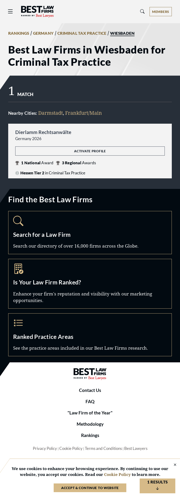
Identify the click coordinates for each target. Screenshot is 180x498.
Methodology (90, 424)
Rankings (90, 435)
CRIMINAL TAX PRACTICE (81, 33)
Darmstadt (50, 112)
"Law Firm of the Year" (90, 412)
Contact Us (90, 390)
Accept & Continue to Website (90, 488)
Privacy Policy (45, 448)
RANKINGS (18, 33)
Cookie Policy (70, 448)
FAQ (90, 401)
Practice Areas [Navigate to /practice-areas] (90, 335)
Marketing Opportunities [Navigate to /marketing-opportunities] (90, 283)
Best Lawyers (135, 448)
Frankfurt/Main (83, 112)
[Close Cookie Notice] (172, 465)
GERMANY (43, 33)
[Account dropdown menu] (161, 11)
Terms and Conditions (103, 448)
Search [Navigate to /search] (90, 232)
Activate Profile (90, 151)
